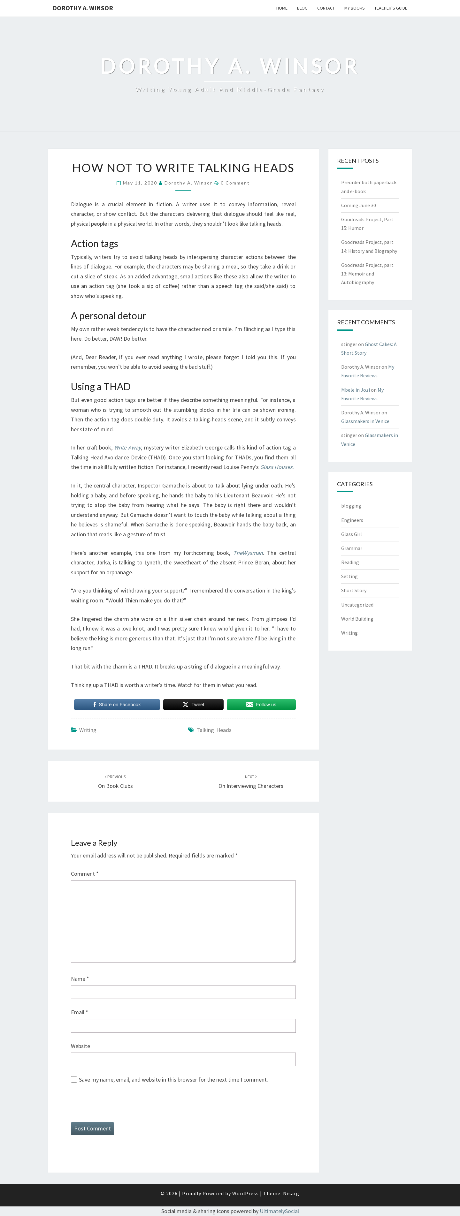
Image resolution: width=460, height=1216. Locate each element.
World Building (357, 619)
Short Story (353, 590)
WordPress (245, 1193)
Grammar (351, 548)
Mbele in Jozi (355, 390)
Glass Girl (351, 534)
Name (80, 978)
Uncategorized (357, 604)
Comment (85, 873)
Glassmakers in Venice (365, 421)
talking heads (214, 730)
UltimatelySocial (279, 1211)
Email (79, 1012)
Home (282, 8)
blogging (351, 505)
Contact (326, 8)
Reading (350, 562)
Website (80, 1046)
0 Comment (235, 182)
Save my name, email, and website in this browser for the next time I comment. (173, 1079)
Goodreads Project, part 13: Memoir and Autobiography (367, 273)
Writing (87, 730)
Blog (302, 8)
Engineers (352, 520)
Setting (349, 576)
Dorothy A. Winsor (83, 8)
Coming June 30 (358, 205)
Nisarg (291, 1193)
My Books (354, 8)
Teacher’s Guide (390, 8)
